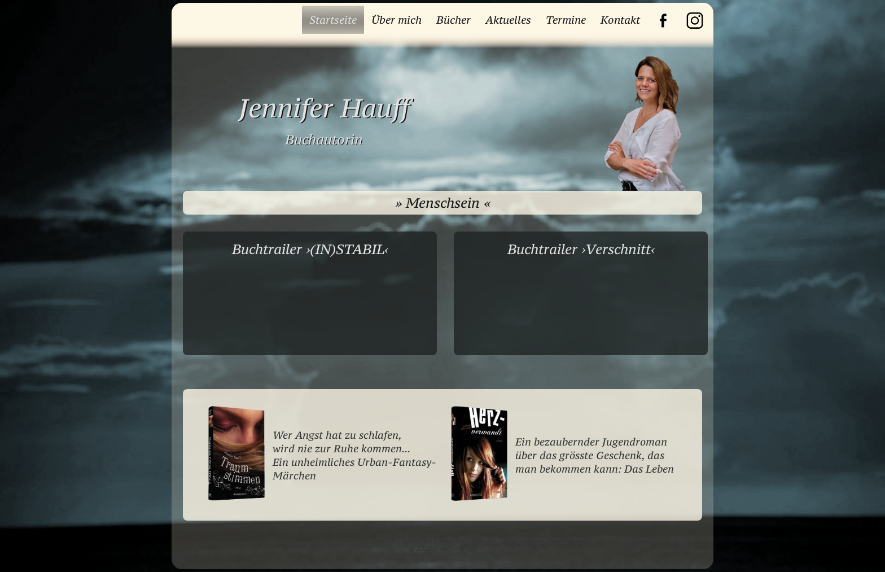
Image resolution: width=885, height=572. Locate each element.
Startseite (333, 20)
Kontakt (620, 20)
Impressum (567, 540)
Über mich (396, 20)
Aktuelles (508, 20)
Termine (566, 20)
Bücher (453, 20)
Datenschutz (523, 540)
